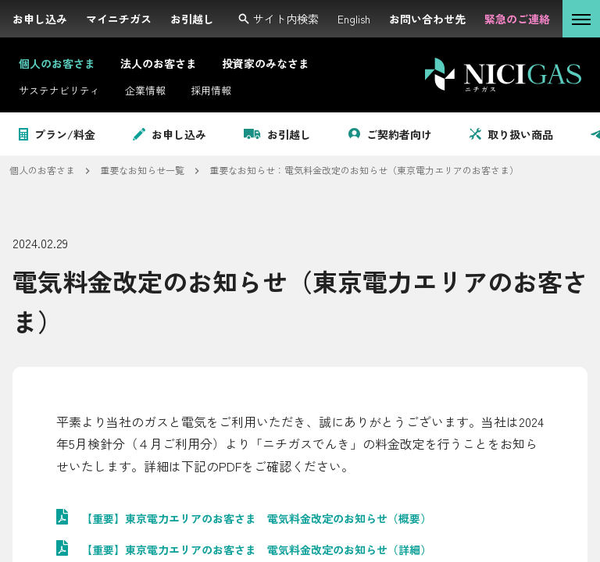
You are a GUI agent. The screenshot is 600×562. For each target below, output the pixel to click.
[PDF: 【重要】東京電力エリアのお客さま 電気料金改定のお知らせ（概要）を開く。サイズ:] (300, 518)
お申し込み (169, 134)
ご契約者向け (390, 134)
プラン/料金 (57, 134)
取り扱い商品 (511, 134)
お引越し (277, 134)
